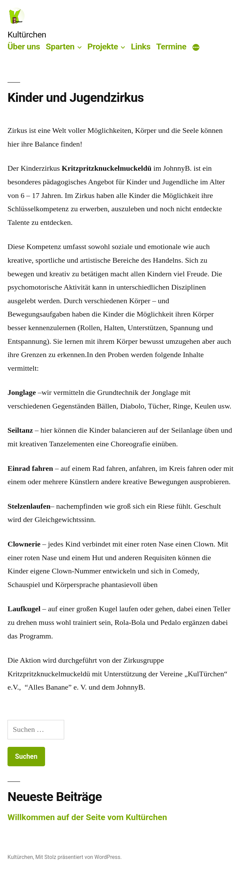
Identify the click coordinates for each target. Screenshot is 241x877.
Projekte (102, 46)
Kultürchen (27, 35)
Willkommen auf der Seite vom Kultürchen (87, 817)
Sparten (60, 46)
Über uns (24, 46)
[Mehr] (196, 48)
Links (140, 46)
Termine (171, 46)
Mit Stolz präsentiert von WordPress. (79, 857)
